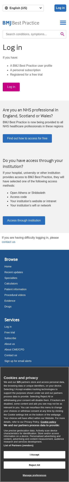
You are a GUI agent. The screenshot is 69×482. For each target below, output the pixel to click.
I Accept (34, 454)
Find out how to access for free (27, 138)
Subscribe (10, 338)
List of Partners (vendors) (18, 445)
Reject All (34, 465)
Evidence (9, 300)
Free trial (9, 332)
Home (7, 266)
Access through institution (24, 220)
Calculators (11, 283)
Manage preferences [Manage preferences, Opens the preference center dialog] (34, 475)
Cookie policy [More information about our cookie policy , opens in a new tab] (48, 421)
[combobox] (31, 34)
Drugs (7, 306)
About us (9, 343)
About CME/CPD (14, 349)
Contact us (10, 355)
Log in (60, 7)
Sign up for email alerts (17, 361)
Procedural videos (15, 295)
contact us (8, 242)
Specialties (10, 277)
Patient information (15, 289)
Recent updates (13, 272)
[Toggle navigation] (63, 22)
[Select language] (23, 8)
